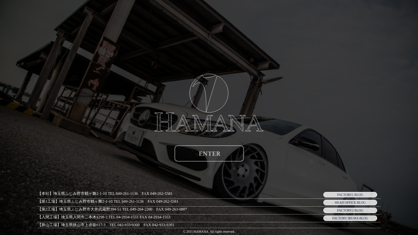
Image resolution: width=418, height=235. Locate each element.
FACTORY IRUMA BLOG (350, 218)
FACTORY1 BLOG (350, 194)
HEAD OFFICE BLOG (350, 202)
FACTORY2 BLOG (350, 210)
